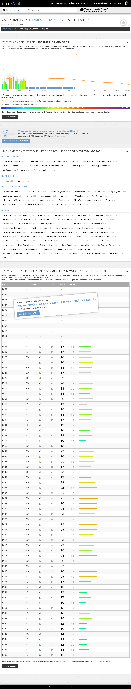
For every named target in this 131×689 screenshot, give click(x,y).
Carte (45, 29)
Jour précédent (10, 116)
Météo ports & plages (80, 3)
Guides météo (100, 3)
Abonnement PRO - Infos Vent (16, 140)
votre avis (51, 687)
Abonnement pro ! (28, 313)
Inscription (115, 3)
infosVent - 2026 (77, 687)
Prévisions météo (29, 29)
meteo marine (63, 687)
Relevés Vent (9, 29)
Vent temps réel (58, 3)
